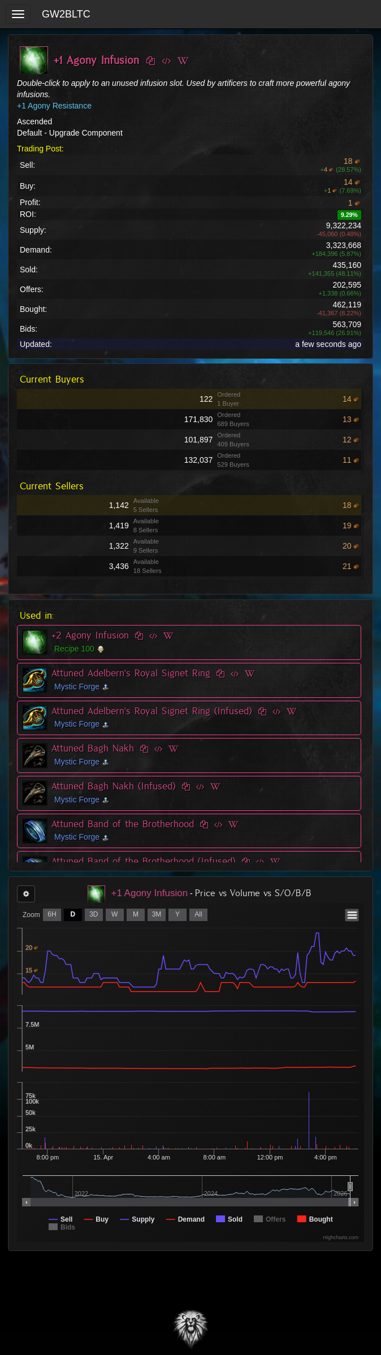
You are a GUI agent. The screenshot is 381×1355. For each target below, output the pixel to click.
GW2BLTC (66, 14)
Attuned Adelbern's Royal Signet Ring (130, 673)
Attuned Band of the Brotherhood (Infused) (143, 861)
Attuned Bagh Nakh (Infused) (113, 786)
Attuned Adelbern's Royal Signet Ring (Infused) (151, 710)
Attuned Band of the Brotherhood (122, 823)
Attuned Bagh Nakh (92, 748)
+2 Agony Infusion (90, 635)
